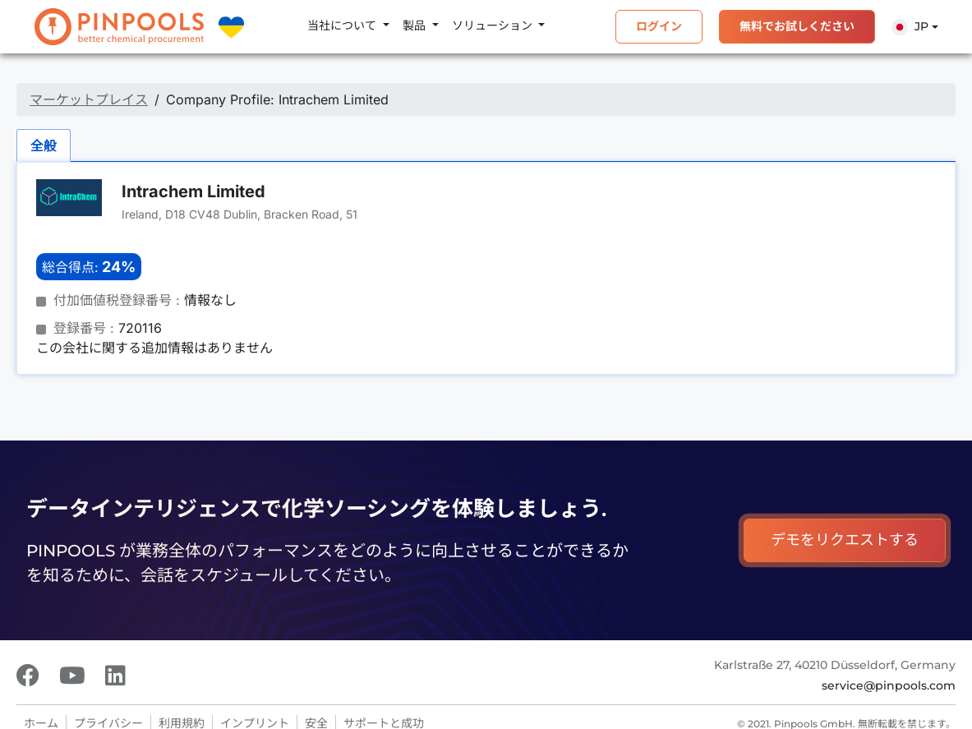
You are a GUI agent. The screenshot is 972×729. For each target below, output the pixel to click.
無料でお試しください (797, 26)
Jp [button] (909, 27)
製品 (416, 25)
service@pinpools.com (889, 685)
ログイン (659, 26)
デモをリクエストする (845, 540)
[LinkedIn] (115, 675)
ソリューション (494, 25)
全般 (43, 145)
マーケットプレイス (89, 99)
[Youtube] (72, 675)
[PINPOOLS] (119, 26)
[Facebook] (27, 675)
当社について (343, 25)
